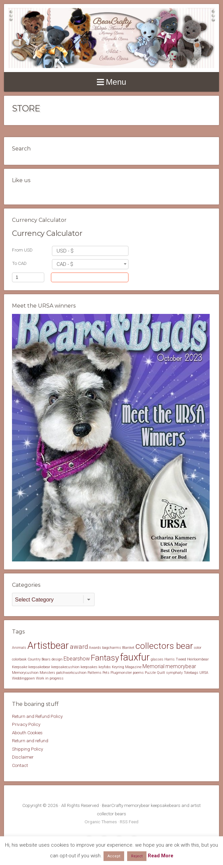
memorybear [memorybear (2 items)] (180, 666)
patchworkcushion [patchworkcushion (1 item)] (71, 673)
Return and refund (30, 740)
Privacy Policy (26, 724)
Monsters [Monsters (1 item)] (47, 673)
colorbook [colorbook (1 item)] (19, 659)
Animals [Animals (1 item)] (19, 647)
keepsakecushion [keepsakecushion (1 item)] (65, 667)
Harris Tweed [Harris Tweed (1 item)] (175, 659)
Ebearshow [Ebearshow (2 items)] (77, 659)
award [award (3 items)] (79, 647)
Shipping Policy (27, 749)
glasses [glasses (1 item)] (157, 659)
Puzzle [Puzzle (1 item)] (150, 673)
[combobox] (90, 251)
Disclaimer (23, 757)
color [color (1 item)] (197, 647)
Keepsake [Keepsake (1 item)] (19, 667)
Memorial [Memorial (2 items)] (153, 666)
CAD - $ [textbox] (65, 264)
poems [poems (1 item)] (138, 673)
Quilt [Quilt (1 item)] (161, 673)
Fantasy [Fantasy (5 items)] (105, 658)
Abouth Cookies (27, 732)
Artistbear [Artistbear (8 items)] (48, 645)
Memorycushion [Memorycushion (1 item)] (25, 673)
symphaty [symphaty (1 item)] (174, 673)
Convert (103, 277)
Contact (20, 765)
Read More (160, 856)
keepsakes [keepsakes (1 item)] (89, 667)
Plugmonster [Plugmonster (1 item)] (121, 673)
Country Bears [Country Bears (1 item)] (39, 659)
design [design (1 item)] (57, 659)
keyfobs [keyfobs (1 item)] (105, 667)
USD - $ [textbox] (65, 251)
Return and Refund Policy (37, 716)
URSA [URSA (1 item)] (203, 673)
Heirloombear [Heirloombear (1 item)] (198, 659)
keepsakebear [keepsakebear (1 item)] (39, 667)
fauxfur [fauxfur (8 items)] (135, 657)
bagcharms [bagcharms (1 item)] (111, 647)
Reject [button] (136, 856)
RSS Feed (129, 821)
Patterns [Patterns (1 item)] (95, 673)
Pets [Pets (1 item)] (106, 673)
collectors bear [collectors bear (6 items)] (164, 645)
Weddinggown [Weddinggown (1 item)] (23, 678)
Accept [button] (114, 856)
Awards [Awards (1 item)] (95, 647)
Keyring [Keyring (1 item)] (118, 667)
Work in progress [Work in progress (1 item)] (50, 678)
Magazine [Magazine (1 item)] (133, 667)
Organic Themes (101, 821)
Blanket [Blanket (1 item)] (128, 647)
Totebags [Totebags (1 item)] (191, 673)
